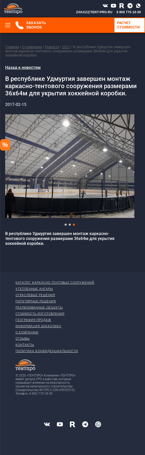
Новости (52, 47)
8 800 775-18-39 (129, 12)
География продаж (33, 320)
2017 (66, 47)
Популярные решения (36, 301)
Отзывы (23, 338)
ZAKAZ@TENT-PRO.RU (94, 12)
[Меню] (8, 25)
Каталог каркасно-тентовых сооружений (55, 283)
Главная (12, 47)
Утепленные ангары (34, 289)
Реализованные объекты (39, 307)
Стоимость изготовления (40, 314)
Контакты (25, 345)
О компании (32, 47)
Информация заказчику (39, 326)
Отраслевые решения (35, 295)
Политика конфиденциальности (47, 351)
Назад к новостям (23, 67)
